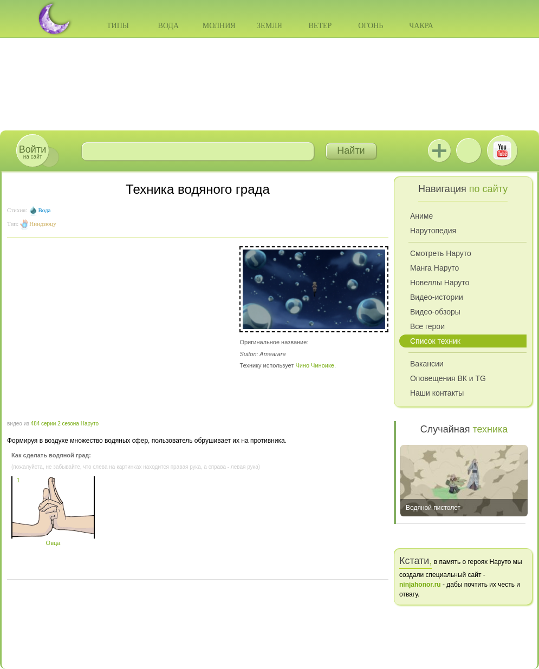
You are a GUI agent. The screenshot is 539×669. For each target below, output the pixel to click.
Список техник (435, 341)
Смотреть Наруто (440, 253)
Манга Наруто (434, 268)
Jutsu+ (439, 150)
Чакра (421, 26)
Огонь (370, 26)
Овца (53, 539)
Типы (118, 26)
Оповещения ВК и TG (448, 378)
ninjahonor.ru (420, 584)
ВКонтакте (468, 150)
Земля (269, 26)
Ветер (320, 26)
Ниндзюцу (42, 223)
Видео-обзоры (435, 311)
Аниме (421, 216)
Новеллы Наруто (439, 282)
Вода (168, 26)
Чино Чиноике (314, 365)
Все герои (427, 326)
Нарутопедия (433, 230)
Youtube (502, 150)
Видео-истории (436, 297)
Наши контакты (437, 393)
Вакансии (427, 363)
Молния (219, 26)
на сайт (32, 152)
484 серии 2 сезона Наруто (65, 424)
